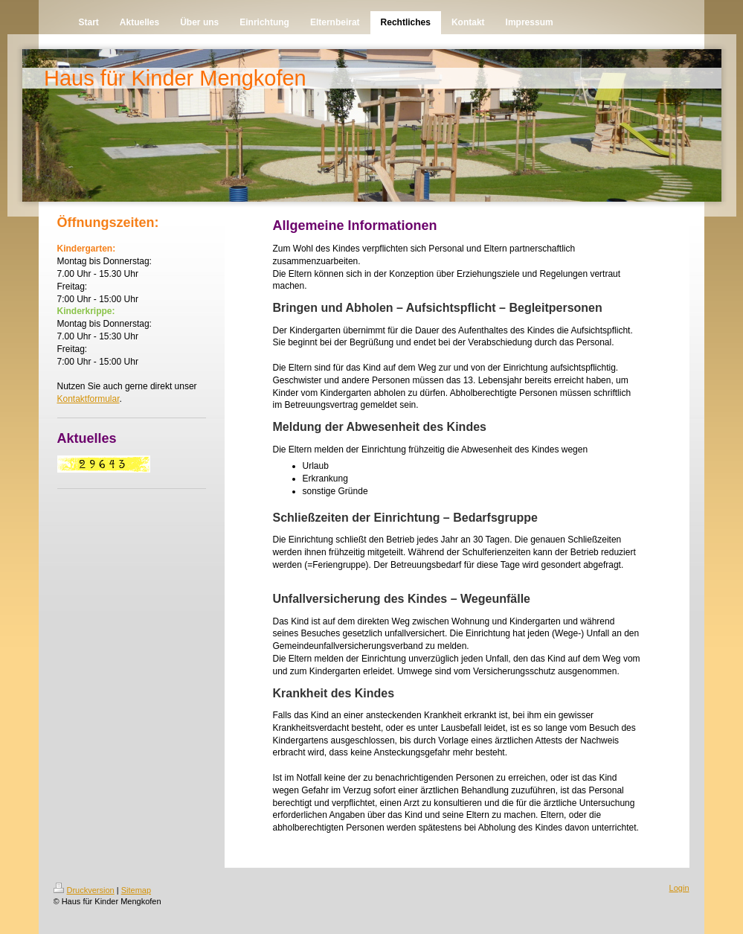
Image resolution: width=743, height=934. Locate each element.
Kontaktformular (88, 399)
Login (679, 887)
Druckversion (84, 890)
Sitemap (136, 890)
